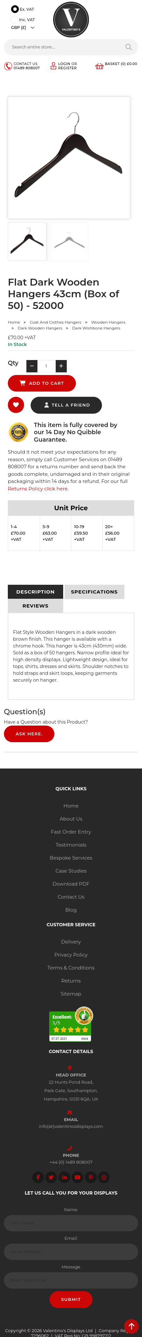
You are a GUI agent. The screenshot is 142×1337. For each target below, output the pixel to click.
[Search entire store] (129, 47)
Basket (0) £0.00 (121, 64)
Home (14, 322)
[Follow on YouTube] (77, 1177)
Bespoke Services (71, 858)
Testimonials (71, 845)
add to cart (42, 383)
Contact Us (71, 897)
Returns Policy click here (38, 489)
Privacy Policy (71, 955)
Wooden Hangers (108, 322)
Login (64, 64)
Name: (71, 1209)
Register (67, 68)
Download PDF (71, 884)
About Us (71, 819)
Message (71, 1266)
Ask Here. (29, 733)
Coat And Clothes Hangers (55, 322)
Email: (71, 1238)
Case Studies (71, 871)
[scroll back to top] (131, 1326)
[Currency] (24, 27)
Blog (71, 910)
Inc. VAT (23, 20)
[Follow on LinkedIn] (64, 1177)
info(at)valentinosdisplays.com (71, 1126)
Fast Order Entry (71, 832)
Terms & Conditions (71, 968)
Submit (71, 1299)
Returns (70, 981)
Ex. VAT (23, 10)
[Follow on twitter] (51, 1177)
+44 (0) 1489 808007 (71, 1162)
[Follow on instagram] (104, 1177)
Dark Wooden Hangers (40, 328)
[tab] (35, 592)
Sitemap (71, 994)
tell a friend (67, 405)
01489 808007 (27, 68)
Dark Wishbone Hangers (96, 328)
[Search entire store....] (62, 47)
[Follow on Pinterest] (91, 1177)
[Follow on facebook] (38, 1177)
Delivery (71, 942)
